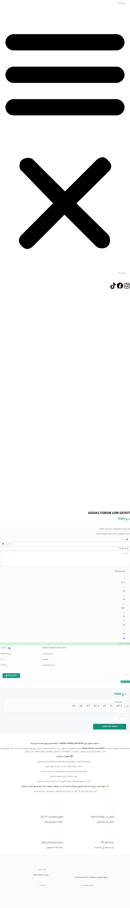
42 (124, 600)
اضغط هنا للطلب (110, 727)
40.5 (123, 583)
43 (124, 617)
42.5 (123, 608)
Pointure (118, 702)
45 (124, 634)
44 (124, 625)
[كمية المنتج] (118, 719)
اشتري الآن (125, 682)
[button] (65, 138)
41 (124, 591)
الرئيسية (121, 4)
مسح (126, 706)
